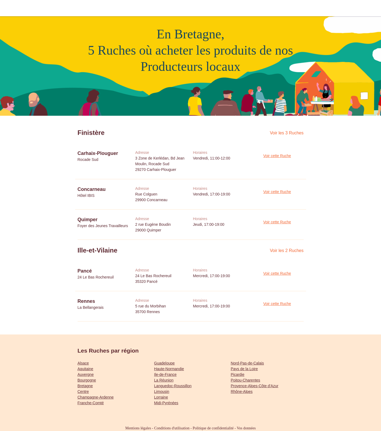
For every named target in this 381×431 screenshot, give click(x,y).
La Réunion (164, 380)
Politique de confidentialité (213, 428)
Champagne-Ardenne (96, 397)
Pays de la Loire (244, 369)
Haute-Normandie (169, 369)
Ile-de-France (165, 374)
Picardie (237, 374)
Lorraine (161, 397)
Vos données (246, 428)
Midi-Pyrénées (166, 403)
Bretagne (85, 386)
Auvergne (86, 374)
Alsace (83, 363)
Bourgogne (87, 380)
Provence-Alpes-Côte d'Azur (254, 386)
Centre (83, 391)
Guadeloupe (164, 363)
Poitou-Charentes (245, 380)
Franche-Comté (91, 403)
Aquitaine (85, 369)
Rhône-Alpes (242, 391)
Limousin (161, 391)
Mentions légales (138, 428)
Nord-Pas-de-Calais (247, 363)
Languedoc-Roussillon (173, 386)
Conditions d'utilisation (171, 428)
